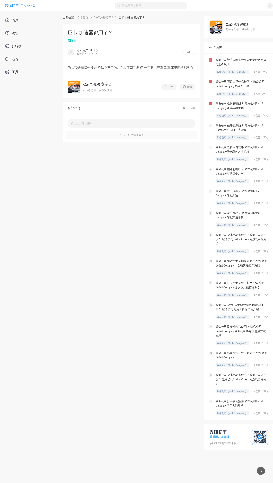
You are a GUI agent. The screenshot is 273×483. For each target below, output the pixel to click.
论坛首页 (82, 17)
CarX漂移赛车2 (103, 17)
